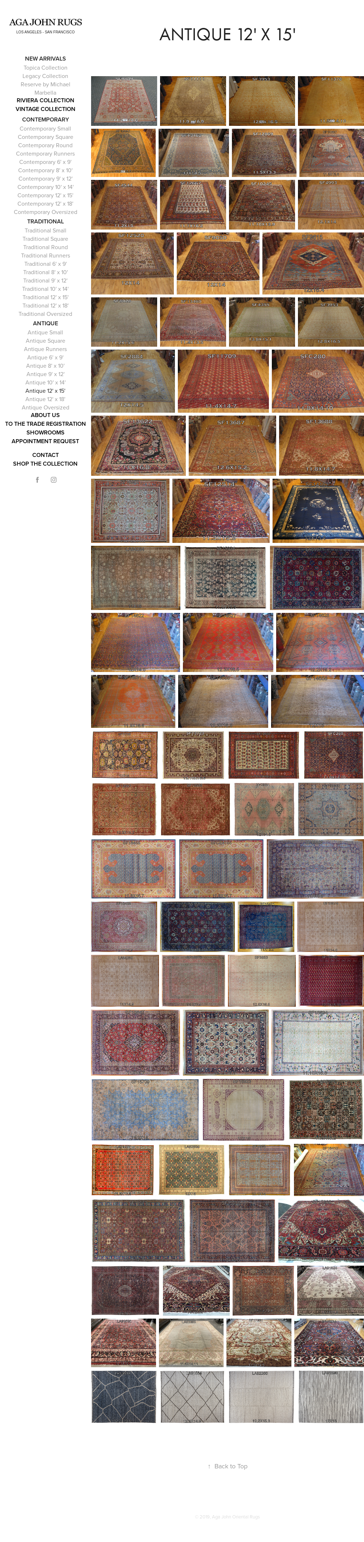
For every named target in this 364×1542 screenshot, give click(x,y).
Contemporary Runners (45, 153)
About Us (45, 415)
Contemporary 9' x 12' (46, 178)
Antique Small (45, 332)
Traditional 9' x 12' (45, 280)
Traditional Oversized (45, 314)
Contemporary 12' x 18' (45, 203)
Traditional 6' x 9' (45, 264)
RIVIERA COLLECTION (45, 100)
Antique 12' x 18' (45, 399)
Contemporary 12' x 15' (45, 195)
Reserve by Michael (45, 84)
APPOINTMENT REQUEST (45, 441)
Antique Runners (45, 349)
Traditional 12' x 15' (46, 297)
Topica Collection (46, 67)
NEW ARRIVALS (45, 58)
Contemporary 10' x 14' (45, 187)
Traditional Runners (45, 255)
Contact (45, 455)
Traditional (45, 221)
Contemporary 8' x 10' (45, 170)
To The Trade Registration (45, 424)
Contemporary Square (45, 137)
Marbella (45, 92)
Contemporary (45, 119)
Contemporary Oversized (45, 212)
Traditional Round (45, 247)
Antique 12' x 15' (45, 391)
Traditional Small (45, 230)
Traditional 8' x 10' (45, 272)
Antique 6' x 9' (45, 357)
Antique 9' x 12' (45, 374)
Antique (45, 323)
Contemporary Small (45, 128)
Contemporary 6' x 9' (45, 162)
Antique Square (45, 341)
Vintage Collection (45, 109)
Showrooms (45, 432)
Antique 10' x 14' (45, 382)
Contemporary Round (45, 145)
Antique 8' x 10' (45, 366)
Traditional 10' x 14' (45, 289)
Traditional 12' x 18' (46, 305)
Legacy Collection (45, 76)
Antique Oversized (45, 407)
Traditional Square (45, 239)
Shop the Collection (45, 463)
